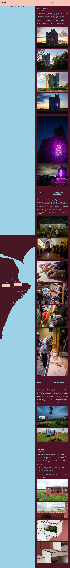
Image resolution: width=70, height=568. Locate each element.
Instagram (61, 2)
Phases (46, 2)
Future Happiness (53, 2)
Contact (66, 2)
